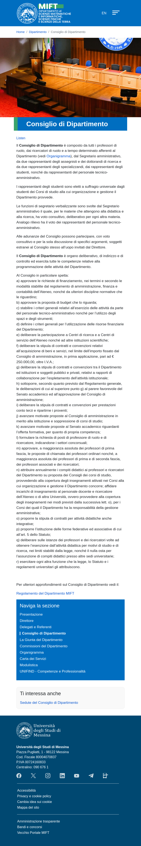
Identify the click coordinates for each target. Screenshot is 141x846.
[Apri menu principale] (114, 12)
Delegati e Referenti (35, 627)
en (104, 13)
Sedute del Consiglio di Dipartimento (49, 702)
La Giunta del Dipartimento (41, 640)
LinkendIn (62, 775)
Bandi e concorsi (29, 827)
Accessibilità (26, 790)
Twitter (33, 775)
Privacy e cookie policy (34, 796)
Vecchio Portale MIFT (33, 832)
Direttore (27, 621)
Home (20, 32)
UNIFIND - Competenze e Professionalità (52, 671)
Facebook (18, 775)
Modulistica (29, 665)
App (105, 775)
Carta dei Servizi (33, 659)
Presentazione (31, 614)
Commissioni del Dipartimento (43, 646)
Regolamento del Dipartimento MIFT (45, 593)
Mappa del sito (28, 807)
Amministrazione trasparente (38, 821)
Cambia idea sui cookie (34, 802)
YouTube (76, 775)
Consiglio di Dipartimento (44, 633)
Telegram (91, 775)
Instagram (47, 775)
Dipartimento (38, 32)
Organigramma (58, 156)
